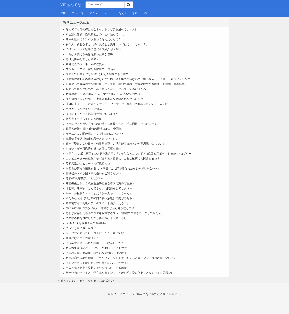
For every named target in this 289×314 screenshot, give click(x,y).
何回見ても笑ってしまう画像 (84, 118)
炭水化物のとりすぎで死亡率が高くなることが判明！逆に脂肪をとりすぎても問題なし (120, 272)
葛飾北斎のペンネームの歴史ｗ (85, 64)
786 (103, 280)
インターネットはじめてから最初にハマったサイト (97, 262)
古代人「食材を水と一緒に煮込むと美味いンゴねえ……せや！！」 (107, 44)
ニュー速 (77, 13)
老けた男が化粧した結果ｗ (82, 59)
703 (95, 280)
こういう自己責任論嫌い (81, 228)
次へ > (110, 280)
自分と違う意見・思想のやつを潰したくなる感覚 (96, 267)
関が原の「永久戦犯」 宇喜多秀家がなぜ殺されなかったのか (104, 98)
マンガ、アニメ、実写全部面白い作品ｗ (91, 69)
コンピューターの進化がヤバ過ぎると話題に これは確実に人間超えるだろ (113, 158)
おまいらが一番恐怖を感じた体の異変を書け (93, 148)
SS (145, 13)
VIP (63, 13)
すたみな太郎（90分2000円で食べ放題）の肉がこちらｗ (100, 198)
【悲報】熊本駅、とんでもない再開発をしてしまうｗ (99, 188)
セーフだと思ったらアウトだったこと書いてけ (95, 233)
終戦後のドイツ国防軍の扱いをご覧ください (93, 173)
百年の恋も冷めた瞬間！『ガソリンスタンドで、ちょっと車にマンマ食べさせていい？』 (121, 257)
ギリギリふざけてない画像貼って (86, 108)
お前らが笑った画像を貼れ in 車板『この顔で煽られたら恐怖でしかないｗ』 (113, 168)
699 (74, 280)
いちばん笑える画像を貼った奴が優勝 (89, 54)
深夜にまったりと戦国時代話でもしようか (92, 113)
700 (79, 280)
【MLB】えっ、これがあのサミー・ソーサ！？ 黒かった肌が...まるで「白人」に (117, 103)
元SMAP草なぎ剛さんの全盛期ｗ (86, 223)
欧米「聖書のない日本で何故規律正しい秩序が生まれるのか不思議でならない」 (115, 143)
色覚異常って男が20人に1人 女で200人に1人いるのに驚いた (104, 94)
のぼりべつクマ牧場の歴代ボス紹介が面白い (93, 49)
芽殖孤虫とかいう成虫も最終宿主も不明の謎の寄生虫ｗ (100, 183)
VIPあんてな (70, 5)
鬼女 (134, 13)
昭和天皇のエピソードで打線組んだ (88, 163)
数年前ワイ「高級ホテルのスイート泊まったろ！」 (97, 203)
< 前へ (62, 280)
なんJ (122, 13)
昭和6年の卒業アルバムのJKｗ (84, 178)
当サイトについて (119, 294)
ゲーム (108, 13)
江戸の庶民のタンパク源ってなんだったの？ (93, 39)
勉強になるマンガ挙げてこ (82, 238)
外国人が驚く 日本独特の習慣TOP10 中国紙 (93, 128)
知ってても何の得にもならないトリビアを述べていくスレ (102, 29)
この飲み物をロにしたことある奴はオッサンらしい (97, 218)
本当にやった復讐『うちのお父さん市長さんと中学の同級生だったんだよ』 (113, 123)
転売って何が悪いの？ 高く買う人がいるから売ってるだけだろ (106, 89)
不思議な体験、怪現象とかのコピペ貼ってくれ (95, 34)
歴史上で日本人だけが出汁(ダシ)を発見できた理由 (97, 74)
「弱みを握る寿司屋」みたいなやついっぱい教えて (97, 252)
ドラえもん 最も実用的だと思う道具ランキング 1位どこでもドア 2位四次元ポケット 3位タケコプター (129, 153)
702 (90, 280)
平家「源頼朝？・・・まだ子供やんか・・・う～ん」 (99, 193)
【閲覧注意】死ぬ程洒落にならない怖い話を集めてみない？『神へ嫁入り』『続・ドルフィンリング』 (129, 79)
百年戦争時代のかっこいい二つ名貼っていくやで (96, 247)
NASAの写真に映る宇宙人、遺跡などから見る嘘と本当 (100, 208)
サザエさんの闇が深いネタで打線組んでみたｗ (95, 133)
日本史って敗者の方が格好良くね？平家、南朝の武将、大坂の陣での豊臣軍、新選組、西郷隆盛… (126, 84)
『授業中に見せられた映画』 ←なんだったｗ (95, 243)
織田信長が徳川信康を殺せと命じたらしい (92, 138)
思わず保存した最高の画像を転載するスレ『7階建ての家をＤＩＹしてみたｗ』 (115, 213)
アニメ (93, 13)
